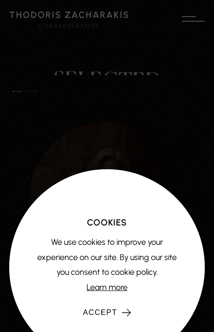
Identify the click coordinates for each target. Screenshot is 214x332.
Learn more (107, 287)
